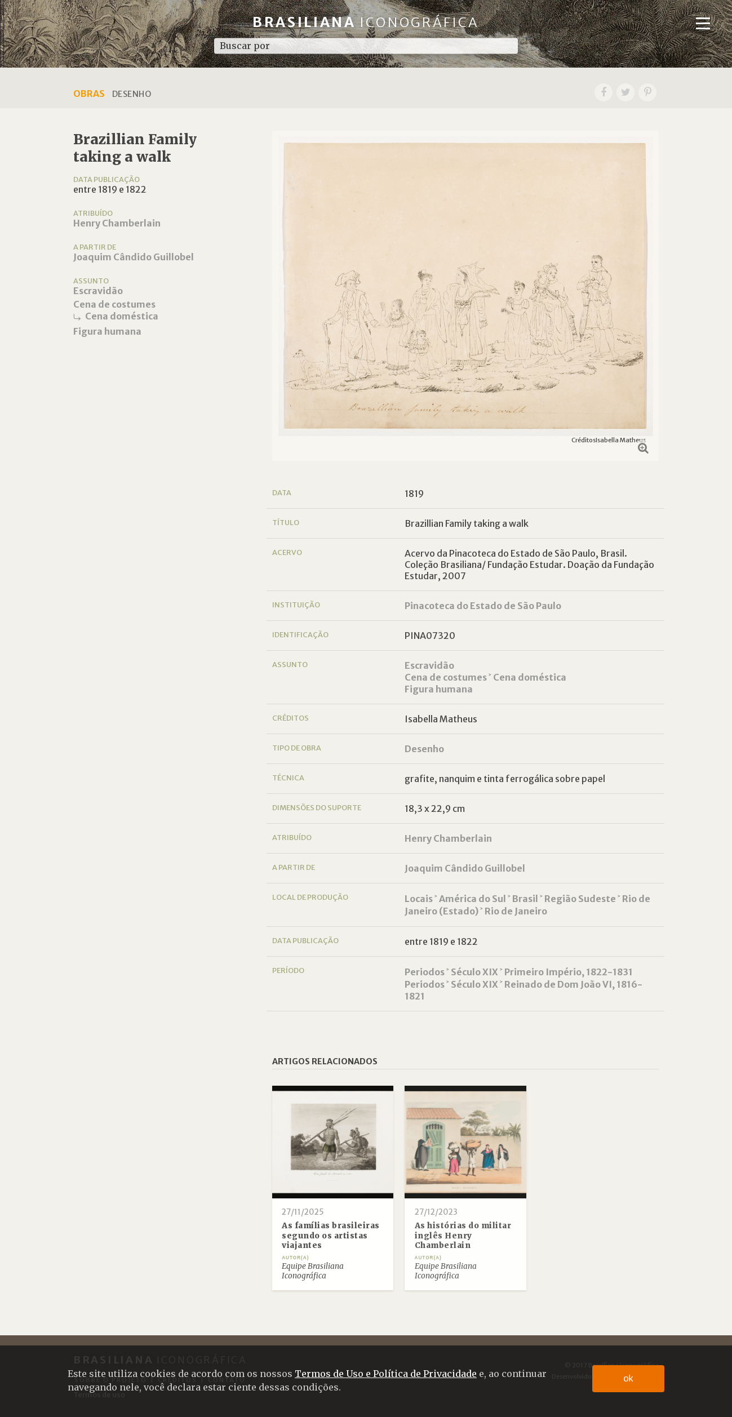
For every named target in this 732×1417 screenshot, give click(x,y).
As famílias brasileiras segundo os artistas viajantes (331, 1235)
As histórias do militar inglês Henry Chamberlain (463, 1235)
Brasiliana (366, 22)
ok (628, 1378)
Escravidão (98, 290)
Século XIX (474, 972)
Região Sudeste (580, 898)
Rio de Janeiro (516, 911)
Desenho (424, 748)
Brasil (525, 898)
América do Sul (472, 898)
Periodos (425, 972)
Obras (89, 93)
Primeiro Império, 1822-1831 (568, 972)
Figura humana (107, 331)
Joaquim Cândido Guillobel (133, 257)
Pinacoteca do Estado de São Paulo (483, 605)
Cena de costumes (114, 304)
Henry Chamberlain (117, 223)
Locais (419, 898)
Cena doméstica (121, 316)
